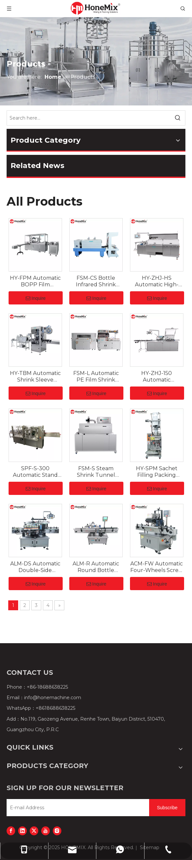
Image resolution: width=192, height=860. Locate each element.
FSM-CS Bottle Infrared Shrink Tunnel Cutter (96, 281)
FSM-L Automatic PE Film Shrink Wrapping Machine (96, 376)
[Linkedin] (22, 830)
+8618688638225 (55, 708)
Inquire (36, 298)
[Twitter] (34, 830)
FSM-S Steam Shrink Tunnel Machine (96, 471)
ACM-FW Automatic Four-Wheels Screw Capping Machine (156, 567)
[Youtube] (45, 830)
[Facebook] (11, 830)
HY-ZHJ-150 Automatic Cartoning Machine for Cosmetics (157, 376)
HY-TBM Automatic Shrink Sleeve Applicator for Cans (35, 376)
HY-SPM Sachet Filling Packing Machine (156, 471)
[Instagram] (57, 830)
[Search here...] (89, 118)
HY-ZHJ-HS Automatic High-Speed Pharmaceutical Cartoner (156, 281)
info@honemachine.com (52, 698)
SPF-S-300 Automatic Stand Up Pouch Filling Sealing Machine (35, 471)
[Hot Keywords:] (178, 118)
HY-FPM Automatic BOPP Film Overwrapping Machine (35, 281)
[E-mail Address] (76, 807)
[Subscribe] (167, 807)
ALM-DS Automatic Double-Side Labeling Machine (35, 567)
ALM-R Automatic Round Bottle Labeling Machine (96, 567)
